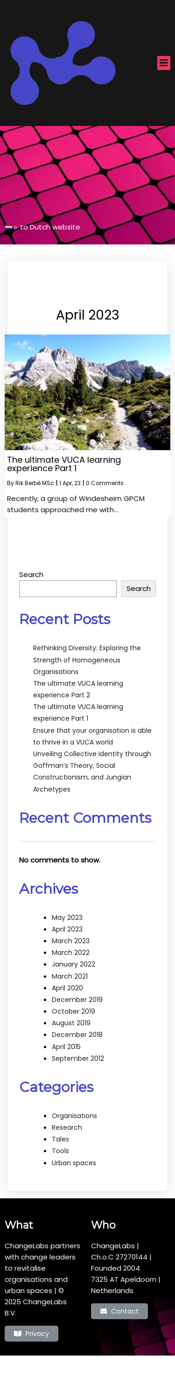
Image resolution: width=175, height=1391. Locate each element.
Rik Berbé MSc (34, 483)
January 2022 (73, 964)
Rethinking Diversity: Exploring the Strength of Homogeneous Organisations (87, 659)
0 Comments (105, 483)
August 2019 (71, 1023)
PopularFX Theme (125, 1368)
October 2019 (73, 1011)
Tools (60, 1150)
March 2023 (71, 941)
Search (31, 574)
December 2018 (77, 1034)
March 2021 (70, 976)
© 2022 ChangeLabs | (57, 1368)
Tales (60, 1139)
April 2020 (67, 988)
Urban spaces (74, 1163)
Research (67, 1127)
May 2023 (67, 917)
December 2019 (77, 999)
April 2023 (67, 929)
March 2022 (71, 952)
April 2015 (66, 1046)
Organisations (74, 1115)
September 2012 (78, 1058)
